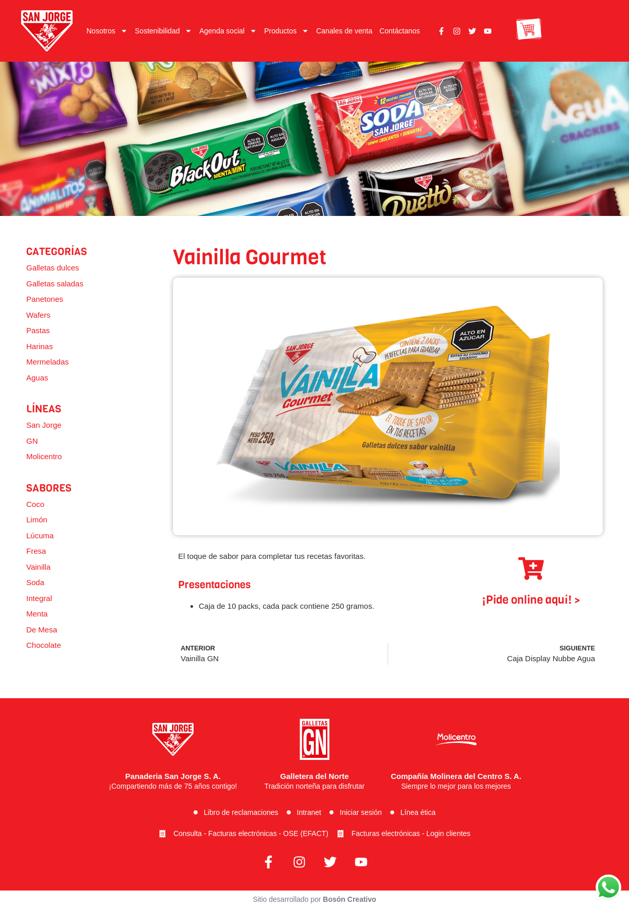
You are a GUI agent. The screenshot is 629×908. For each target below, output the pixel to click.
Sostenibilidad (163, 31)
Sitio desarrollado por (314, 899)
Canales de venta (344, 31)
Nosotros (107, 31)
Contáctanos (399, 31)
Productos (286, 31)
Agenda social (228, 31)
